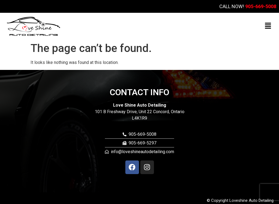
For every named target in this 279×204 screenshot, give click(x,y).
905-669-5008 (260, 6)
